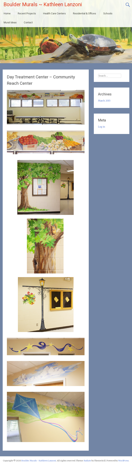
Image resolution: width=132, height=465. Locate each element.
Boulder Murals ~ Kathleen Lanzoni (43, 4)
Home (7, 13)
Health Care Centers (54, 13)
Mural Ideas (10, 22)
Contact (28, 22)
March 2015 (104, 100)
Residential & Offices (84, 13)
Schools (107, 13)
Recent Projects (27, 13)
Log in (101, 126)
